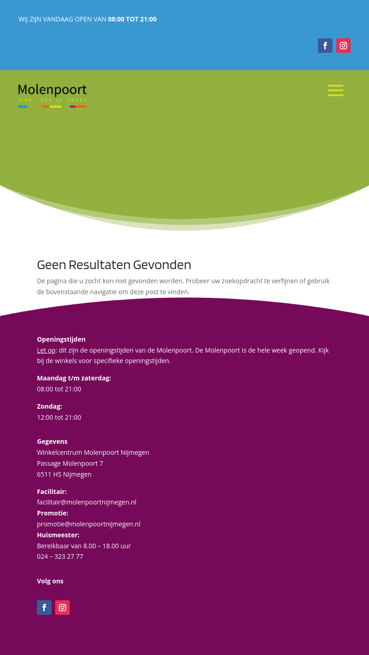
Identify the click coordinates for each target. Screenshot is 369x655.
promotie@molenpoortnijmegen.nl (88, 524)
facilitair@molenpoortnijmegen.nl (86, 502)
